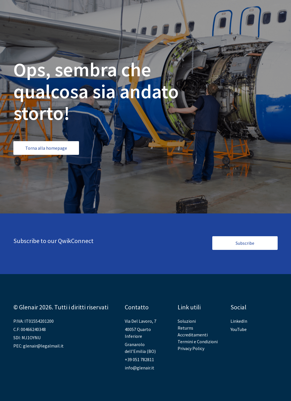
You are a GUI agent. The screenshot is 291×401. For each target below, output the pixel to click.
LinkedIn (238, 321)
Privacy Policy (191, 348)
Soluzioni (187, 321)
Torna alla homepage (46, 148)
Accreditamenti (193, 335)
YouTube (238, 329)
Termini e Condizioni (198, 341)
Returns (185, 328)
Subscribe (245, 243)
